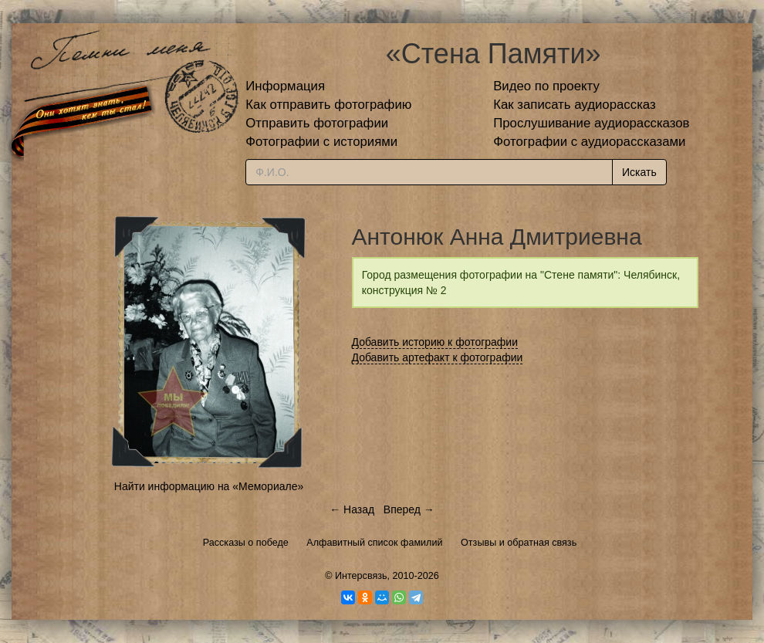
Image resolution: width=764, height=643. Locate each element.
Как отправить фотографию (328, 104)
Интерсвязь (361, 575)
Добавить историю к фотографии (435, 342)
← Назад (352, 509)
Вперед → (409, 509)
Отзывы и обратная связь (518, 542)
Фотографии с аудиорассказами (589, 141)
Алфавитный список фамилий (374, 542)
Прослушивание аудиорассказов (591, 123)
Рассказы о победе (246, 542)
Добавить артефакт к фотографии (437, 357)
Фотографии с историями (321, 141)
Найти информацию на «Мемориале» (208, 486)
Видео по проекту (546, 86)
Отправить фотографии (316, 123)
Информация (285, 86)
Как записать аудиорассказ (574, 104)
